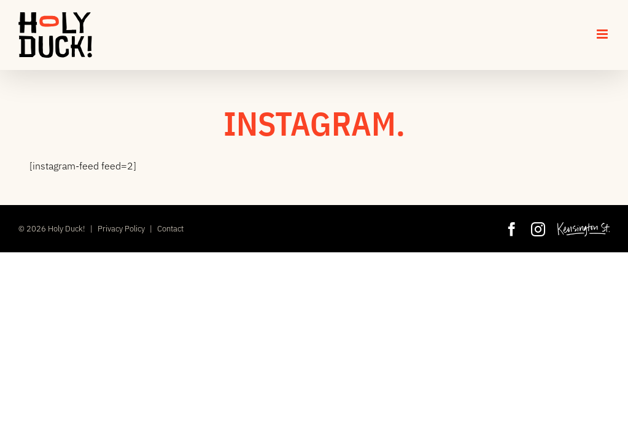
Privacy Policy (121, 228)
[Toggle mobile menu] (603, 34)
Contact (170, 228)
